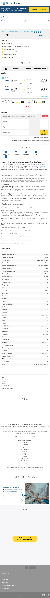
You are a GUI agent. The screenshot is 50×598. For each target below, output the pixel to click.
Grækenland (12, 32)
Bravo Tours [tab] (5, 579)
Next (48, 20)
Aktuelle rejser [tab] (5, 588)
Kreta (20, 32)
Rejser (4, 32)
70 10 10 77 (5, 576)
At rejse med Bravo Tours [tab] (8, 585)
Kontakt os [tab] (4, 573)
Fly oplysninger (44, 96)
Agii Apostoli (28, 32)
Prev (1, 20)
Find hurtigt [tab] (5, 582)
